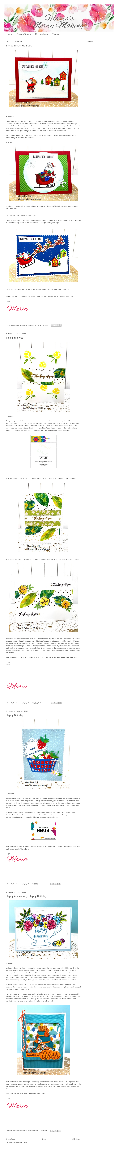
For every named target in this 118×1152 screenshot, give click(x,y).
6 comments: (44, 884)
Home (9, 34)
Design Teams (24, 34)
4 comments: (44, 325)
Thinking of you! (15, 337)
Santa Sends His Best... (19, 45)
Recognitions (41, 34)
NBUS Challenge (51, 817)
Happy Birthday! (15, 715)
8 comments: (44, 703)
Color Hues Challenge (61, 430)
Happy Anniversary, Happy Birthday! (26, 896)
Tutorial (55, 34)
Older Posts (76, 1139)
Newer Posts (10, 1139)
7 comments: (44, 1130)
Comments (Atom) (21, 1143)
